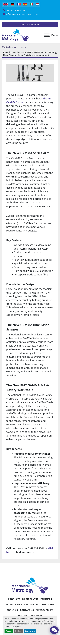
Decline (18, 631)
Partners (46, 599)
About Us (12, 610)
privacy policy (15, 626)
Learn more (30, 631)
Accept (9, 631)
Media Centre (9, 46)
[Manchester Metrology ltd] (30, 585)
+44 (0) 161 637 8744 (15, 10)
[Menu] (47, 35)
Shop (51, 604)
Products (14, 599)
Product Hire (14, 604)
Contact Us (27, 610)
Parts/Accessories (35, 604)
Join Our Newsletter (30, 24)
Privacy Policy (44, 610)
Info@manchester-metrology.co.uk (22, 14)
